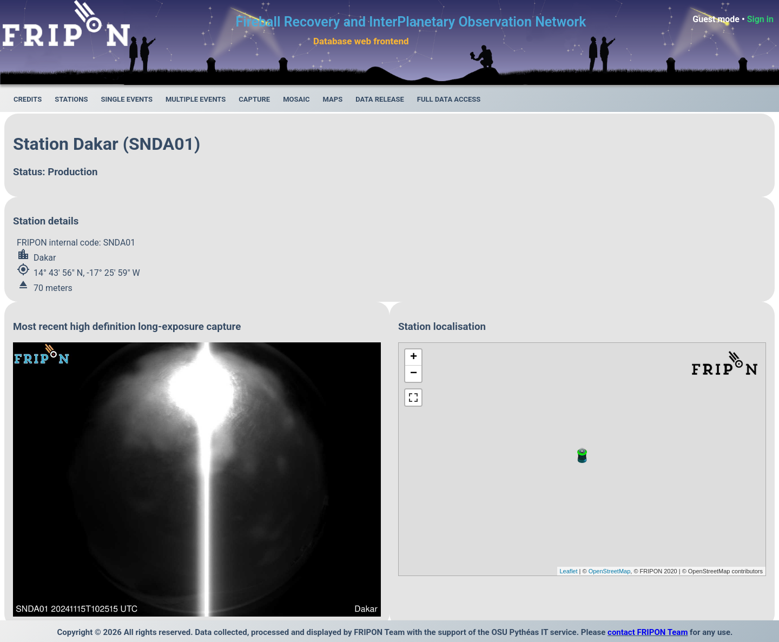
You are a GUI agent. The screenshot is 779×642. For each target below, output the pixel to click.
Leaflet (569, 571)
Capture (254, 99)
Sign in (760, 19)
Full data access (449, 99)
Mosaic (296, 99)
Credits (28, 99)
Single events (126, 99)
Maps (333, 99)
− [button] (413, 374)
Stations (71, 99)
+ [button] (413, 357)
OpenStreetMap (610, 571)
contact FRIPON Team (648, 632)
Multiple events (196, 99)
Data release (379, 99)
